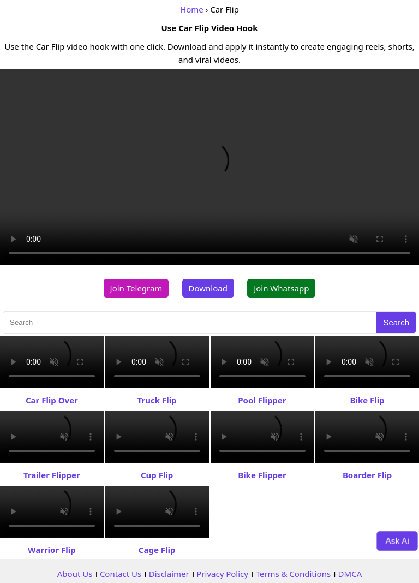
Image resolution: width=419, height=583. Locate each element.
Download (208, 288)
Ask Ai (397, 540)
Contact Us (120, 573)
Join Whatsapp (281, 288)
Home (191, 9)
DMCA (350, 573)
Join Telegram (136, 288)
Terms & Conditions (293, 573)
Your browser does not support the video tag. (209, 167)
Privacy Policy (222, 573)
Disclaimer (169, 573)
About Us (75, 573)
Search (396, 322)
